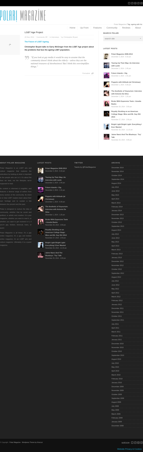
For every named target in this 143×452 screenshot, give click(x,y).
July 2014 (115, 187)
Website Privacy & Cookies (129, 449)
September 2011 (117, 320)
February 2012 (117, 300)
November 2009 (117, 390)
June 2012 (115, 285)
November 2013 (117, 218)
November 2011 (117, 312)
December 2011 (117, 308)
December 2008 (117, 426)
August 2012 (116, 277)
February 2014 (117, 207)
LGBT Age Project (34, 32)
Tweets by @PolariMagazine (85, 167)
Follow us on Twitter (132, 3)
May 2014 (115, 195)
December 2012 (117, 261)
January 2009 (116, 422)
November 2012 (117, 265)
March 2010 (115, 375)
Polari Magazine (120, 24)
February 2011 (117, 336)
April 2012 (115, 293)
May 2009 (115, 410)
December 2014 (117, 167)
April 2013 (115, 246)
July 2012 (115, 281)
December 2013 (117, 214)
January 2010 (116, 382)
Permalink (86, 73)
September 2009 (117, 398)
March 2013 (115, 250)
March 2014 (115, 203)
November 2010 (117, 347)
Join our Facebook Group (135, 3)
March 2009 (115, 414)
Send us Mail (129, 3)
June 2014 (115, 191)
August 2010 (116, 359)
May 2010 (115, 367)
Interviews (55, 37)
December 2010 (117, 344)
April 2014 (115, 199)
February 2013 (117, 254)
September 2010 (117, 355)
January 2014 (116, 210)
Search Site (141, 3)
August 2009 (116, 402)
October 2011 (116, 316)
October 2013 (116, 222)
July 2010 (115, 363)
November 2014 (117, 171)
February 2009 (117, 418)
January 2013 (116, 257)
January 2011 (116, 340)
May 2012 (115, 289)
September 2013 (117, 226)
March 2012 (115, 297)
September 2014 (117, 179)
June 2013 (115, 238)
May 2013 (115, 242)
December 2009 (117, 386)
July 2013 (115, 234)
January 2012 (116, 304)
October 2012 (116, 269)
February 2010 (117, 379)
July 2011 (115, 324)
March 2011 (115, 332)
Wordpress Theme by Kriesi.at (32, 442)
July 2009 (115, 406)
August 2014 (116, 183)
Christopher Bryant (71, 37)
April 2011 (115, 328)
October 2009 (116, 394)
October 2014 (116, 175)
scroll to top (125, 442)
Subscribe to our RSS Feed (138, 3)
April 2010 (115, 371)
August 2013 (116, 230)
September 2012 (117, 273)
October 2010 (116, 351)
